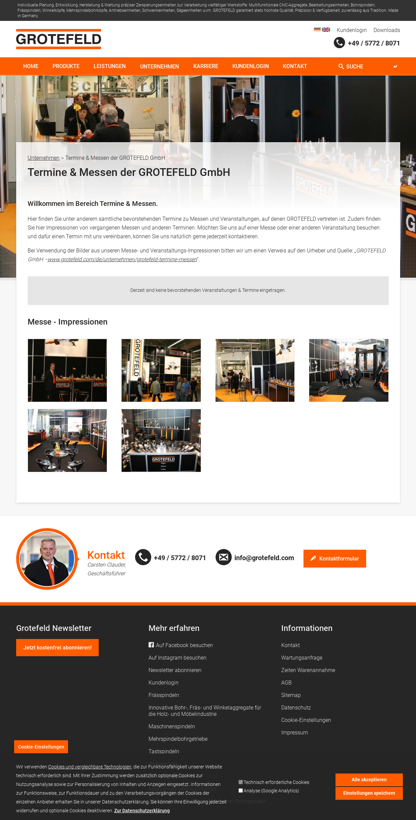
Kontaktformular (339, 558)
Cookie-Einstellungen (306, 720)
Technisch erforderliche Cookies (276, 786)
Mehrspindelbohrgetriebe (178, 739)
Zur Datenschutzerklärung (142, 814)
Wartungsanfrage (301, 658)
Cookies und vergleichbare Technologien (89, 770)
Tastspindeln (164, 751)
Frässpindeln (164, 695)
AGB (286, 682)
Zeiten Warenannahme (308, 670)
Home (30, 66)
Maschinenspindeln (172, 726)
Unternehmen (159, 66)
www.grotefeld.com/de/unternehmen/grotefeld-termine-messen (122, 259)
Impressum (294, 732)
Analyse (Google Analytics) (271, 794)
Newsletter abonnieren (175, 670)
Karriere (205, 66)
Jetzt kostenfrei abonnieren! (57, 647)
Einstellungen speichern (369, 797)
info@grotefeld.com (264, 558)
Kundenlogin (352, 30)
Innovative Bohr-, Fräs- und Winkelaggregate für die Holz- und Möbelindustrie (205, 710)
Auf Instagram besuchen (177, 658)
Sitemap (291, 695)
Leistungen (110, 66)
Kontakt (295, 66)
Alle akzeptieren (369, 784)
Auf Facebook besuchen (184, 645)
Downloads (387, 30)
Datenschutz (296, 707)
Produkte (66, 66)
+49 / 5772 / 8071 (374, 43)
